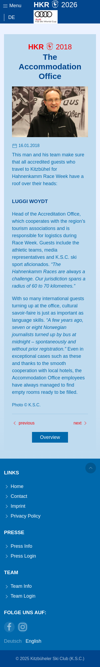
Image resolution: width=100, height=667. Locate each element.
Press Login (20, 556)
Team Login (19, 596)
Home (13, 486)
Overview (50, 437)
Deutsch (13, 641)
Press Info (18, 546)
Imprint (14, 506)
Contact (15, 496)
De (11, 17)
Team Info (18, 586)
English (33, 641)
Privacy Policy (22, 516)
